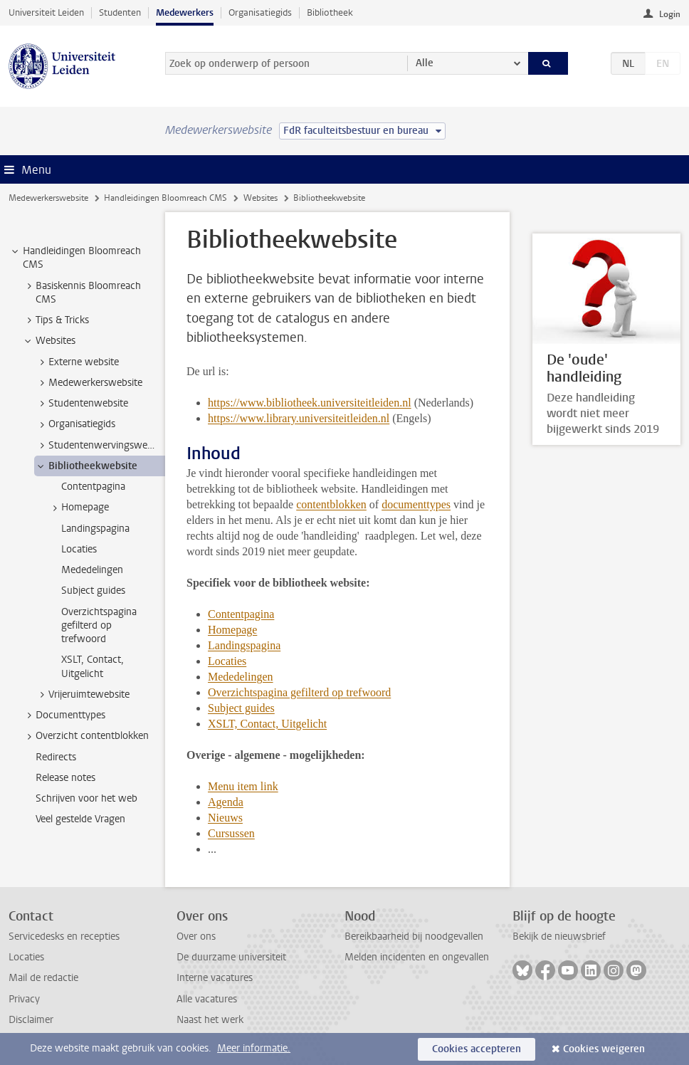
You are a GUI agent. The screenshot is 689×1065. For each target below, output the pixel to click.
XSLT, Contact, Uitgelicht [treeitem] (92, 666)
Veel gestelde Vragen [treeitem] (80, 819)
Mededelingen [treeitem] (92, 570)
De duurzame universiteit (231, 957)
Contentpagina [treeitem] (93, 486)
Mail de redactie (43, 978)
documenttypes (416, 504)
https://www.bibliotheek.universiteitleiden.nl (309, 403)
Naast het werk (210, 1020)
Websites (260, 198)
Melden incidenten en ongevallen (416, 957)
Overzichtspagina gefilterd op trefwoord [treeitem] (99, 625)
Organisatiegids (260, 12)
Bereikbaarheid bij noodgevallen (413, 936)
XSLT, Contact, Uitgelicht (267, 724)
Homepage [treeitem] (78, 507)
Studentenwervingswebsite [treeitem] (100, 446)
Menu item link (243, 786)
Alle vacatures (207, 999)
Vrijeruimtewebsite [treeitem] (82, 695)
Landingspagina (244, 645)
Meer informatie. (253, 1048)
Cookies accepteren (476, 1049)
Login (669, 14)
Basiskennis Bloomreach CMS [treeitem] (81, 292)
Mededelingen (240, 677)
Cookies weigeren (604, 1049)
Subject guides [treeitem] (93, 590)
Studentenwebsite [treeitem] (81, 404)
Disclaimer (31, 1020)
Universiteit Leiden (46, 12)
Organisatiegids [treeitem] (75, 424)
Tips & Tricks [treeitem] (55, 320)
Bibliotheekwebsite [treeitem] (86, 466)
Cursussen (231, 833)
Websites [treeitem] (48, 341)
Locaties (227, 661)
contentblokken (331, 504)
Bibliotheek (330, 12)
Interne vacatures (215, 978)
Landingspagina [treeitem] (95, 528)
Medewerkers (185, 12)
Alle (424, 63)
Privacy (24, 999)
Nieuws (225, 818)
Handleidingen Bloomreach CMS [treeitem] (75, 257)
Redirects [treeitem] (56, 757)
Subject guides (241, 708)
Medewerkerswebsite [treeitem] (88, 383)
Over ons (196, 936)
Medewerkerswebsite (48, 198)
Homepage (232, 630)
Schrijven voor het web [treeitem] (86, 798)
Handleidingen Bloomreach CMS (165, 198)
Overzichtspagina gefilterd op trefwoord (299, 692)
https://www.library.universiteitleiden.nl (298, 418)
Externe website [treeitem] (77, 362)
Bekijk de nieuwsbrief (559, 936)
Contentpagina (241, 614)
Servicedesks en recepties (64, 936)
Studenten (120, 12)
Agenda (225, 802)
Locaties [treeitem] (79, 549)
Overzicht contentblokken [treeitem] (85, 736)
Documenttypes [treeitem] (63, 715)
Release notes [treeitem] (65, 778)
